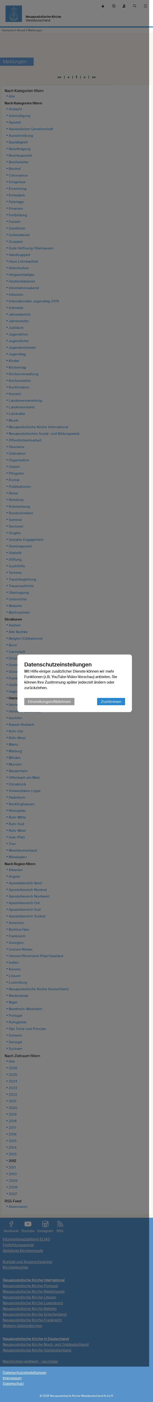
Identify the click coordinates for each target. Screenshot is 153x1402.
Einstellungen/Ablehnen (51, 719)
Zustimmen (113, 719)
